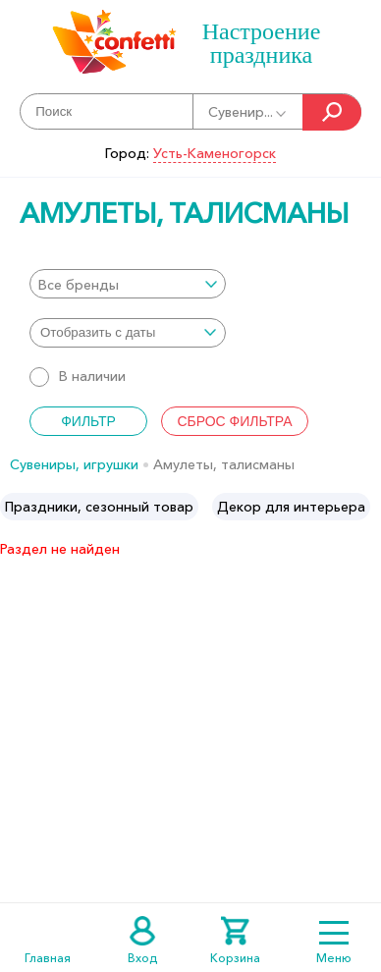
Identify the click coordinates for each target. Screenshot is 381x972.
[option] (99, 506)
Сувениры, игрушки (74, 464)
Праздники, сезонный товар (99, 506)
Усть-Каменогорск (214, 153)
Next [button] (365, 506)
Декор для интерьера (291, 506)
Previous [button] (16, 506)
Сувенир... (248, 112)
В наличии (77, 376)
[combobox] (127, 283)
